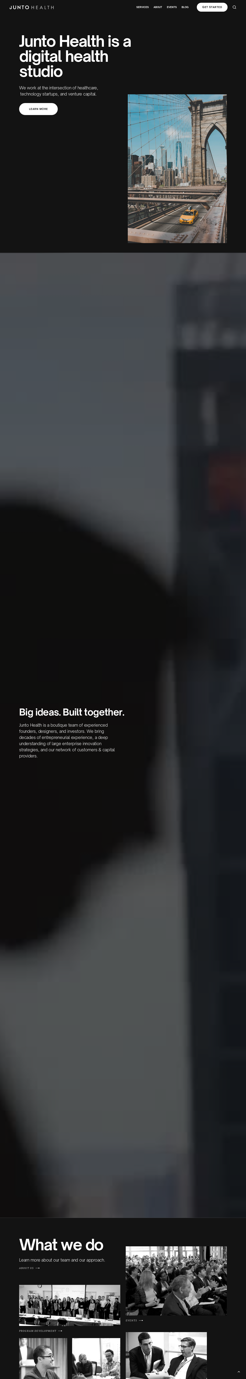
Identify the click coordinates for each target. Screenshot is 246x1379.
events (172, 7)
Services (142, 7)
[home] (32, 7)
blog (185, 7)
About (158, 7)
